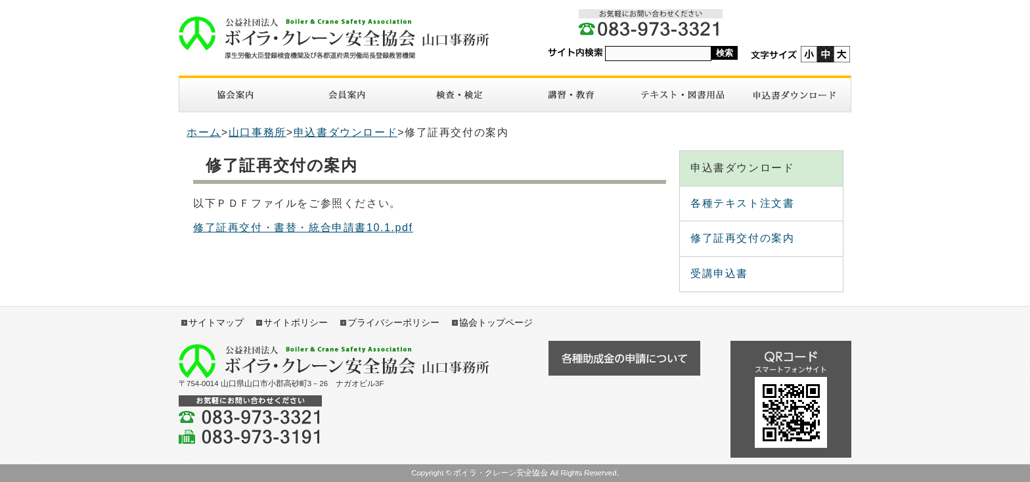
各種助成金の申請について (624, 358)
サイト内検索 (575, 53)
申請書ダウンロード (795, 95)
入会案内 (347, 95)
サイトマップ (216, 322)
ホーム (204, 132)
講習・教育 (571, 95)
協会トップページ (496, 322)
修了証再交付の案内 (742, 238)
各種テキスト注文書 (742, 203)
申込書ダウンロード (345, 132)
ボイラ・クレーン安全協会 (341, 37)
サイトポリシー (295, 322)
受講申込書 (719, 273)
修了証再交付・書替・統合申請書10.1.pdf (303, 227)
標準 (825, 54)
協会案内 (235, 95)
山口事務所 (257, 132)
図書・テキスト (682, 95)
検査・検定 (459, 95)
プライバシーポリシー (393, 322)
